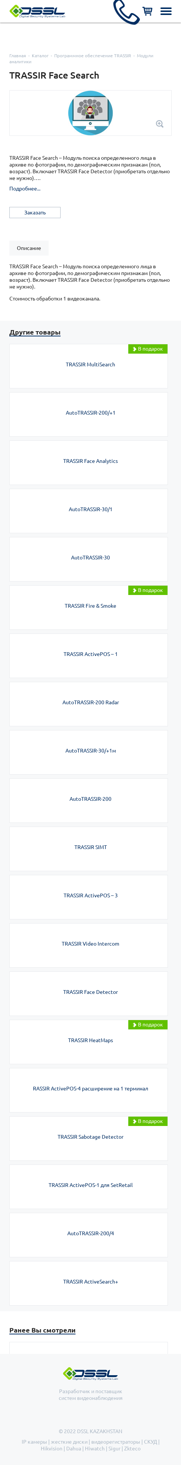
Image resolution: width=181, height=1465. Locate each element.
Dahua (73, 1449)
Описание (29, 248)
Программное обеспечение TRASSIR (92, 55)
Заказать (35, 213)
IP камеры (34, 1442)
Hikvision (51, 1449)
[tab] (29, 248)
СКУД (150, 1442)
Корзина (147, 11)
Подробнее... (24, 189)
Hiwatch (95, 1449)
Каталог (40, 55)
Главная (17, 55)
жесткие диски (69, 1442)
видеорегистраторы (115, 1442)
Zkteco (132, 1449)
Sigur (114, 1449)
